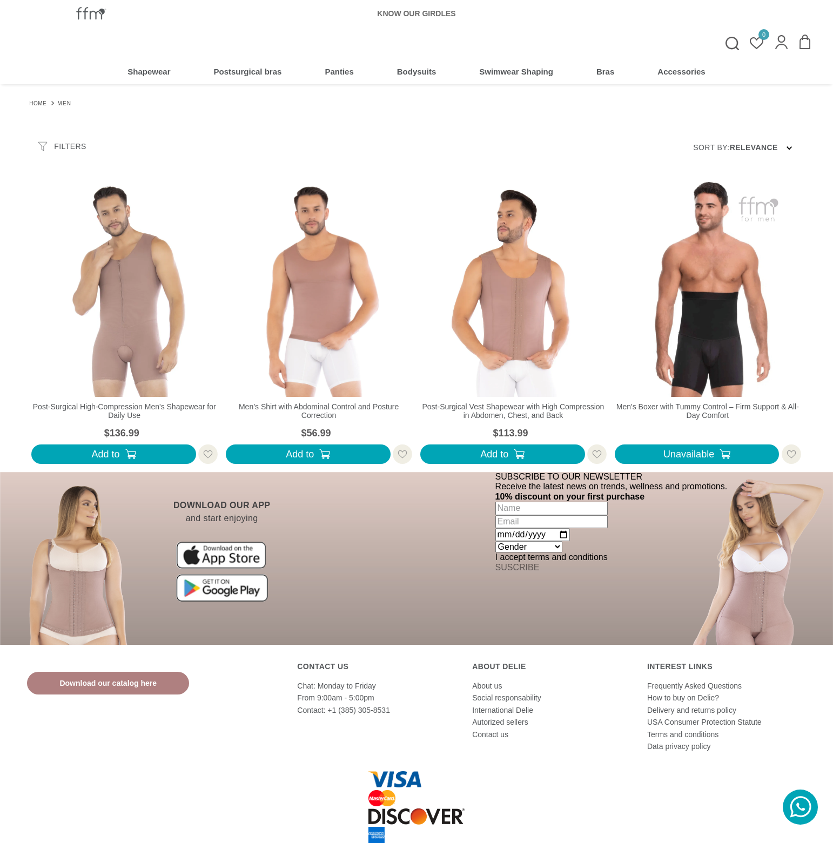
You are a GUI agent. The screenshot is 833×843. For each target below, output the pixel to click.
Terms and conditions (682, 734)
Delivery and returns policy (691, 710)
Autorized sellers (500, 722)
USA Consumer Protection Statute (704, 722)
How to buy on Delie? (683, 697)
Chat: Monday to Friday (336, 686)
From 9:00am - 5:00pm (335, 697)
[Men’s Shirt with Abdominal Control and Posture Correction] (318, 324)
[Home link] (38, 103)
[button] (781, 43)
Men (64, 103)
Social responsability (506, 697)
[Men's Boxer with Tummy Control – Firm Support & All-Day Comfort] (707, 324)
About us (487, 686)
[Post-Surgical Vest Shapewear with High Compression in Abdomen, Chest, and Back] (513, 324)
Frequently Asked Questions (694, 686)
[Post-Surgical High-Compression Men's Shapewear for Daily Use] (124, 324)
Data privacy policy (679, 746)
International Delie (502, 710)
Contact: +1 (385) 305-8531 (343, 710)
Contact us (490, 734)
